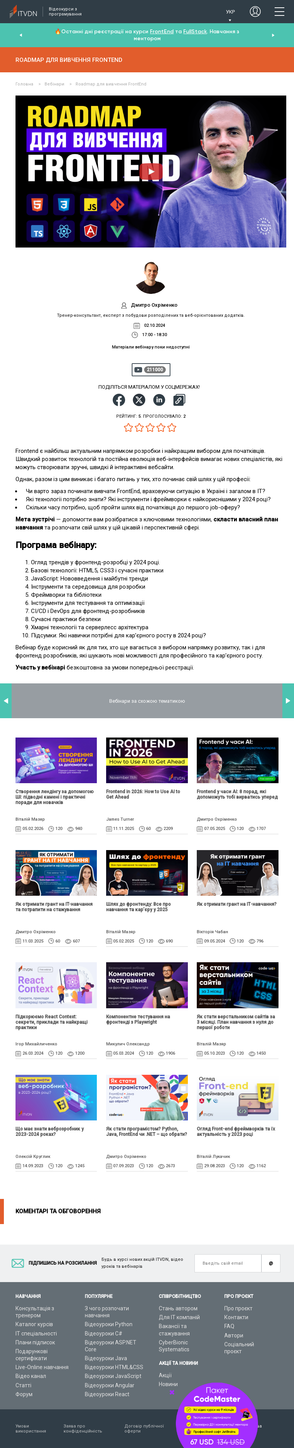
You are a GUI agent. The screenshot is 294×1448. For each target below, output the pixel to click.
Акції (165, 1375)
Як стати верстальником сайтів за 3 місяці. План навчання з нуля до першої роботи (236, 1022)
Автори (233, 1335)
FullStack (195, 31)
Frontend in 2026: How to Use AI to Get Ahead (143, 794)
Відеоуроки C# (103, 1333)
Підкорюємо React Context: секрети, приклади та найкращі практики (51, 1022)
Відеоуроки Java (106, 1358)
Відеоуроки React (107, 1394)
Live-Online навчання (42, 1367)
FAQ (229, 1326)
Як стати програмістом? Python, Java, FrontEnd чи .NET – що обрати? (146, 1131)
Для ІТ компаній (179, 1317)
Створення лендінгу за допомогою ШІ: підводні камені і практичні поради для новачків (54, 797)
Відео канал (30, 1376)
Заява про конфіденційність (83, 1429)
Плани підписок (35, 1342)
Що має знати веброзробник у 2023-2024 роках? (49, 1131)
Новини (168, 1384)
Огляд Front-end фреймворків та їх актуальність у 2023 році (236, 1131)
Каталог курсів (34, 1324)
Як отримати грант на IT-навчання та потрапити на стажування (54, 907)
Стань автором (178, 1308)
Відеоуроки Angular (109, 1385)
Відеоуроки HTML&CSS (114, 1367)
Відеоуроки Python (108, 1324)
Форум (24, 1394)
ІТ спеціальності (36, 1333)
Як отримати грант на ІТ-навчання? (237, 904)
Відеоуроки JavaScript (113, 1376)
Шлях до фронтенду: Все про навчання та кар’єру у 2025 (138, 907)
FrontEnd (162, 31)
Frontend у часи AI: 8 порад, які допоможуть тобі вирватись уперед (237, 794)
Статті (23, 1385)
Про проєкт (238, 1308)
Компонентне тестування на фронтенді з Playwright (138, 1019)
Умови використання (30, 1429)
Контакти (236, 1317)
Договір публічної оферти (144, 1429)
